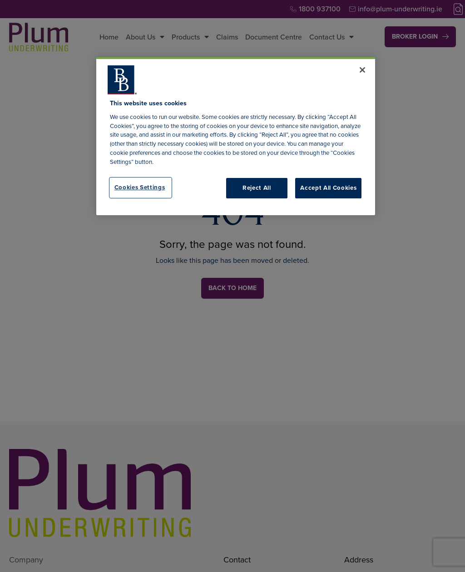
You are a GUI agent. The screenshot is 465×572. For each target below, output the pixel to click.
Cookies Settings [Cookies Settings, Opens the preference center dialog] (139, 187)
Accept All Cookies (328, 187)
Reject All (256, 187)
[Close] (362, 70)
